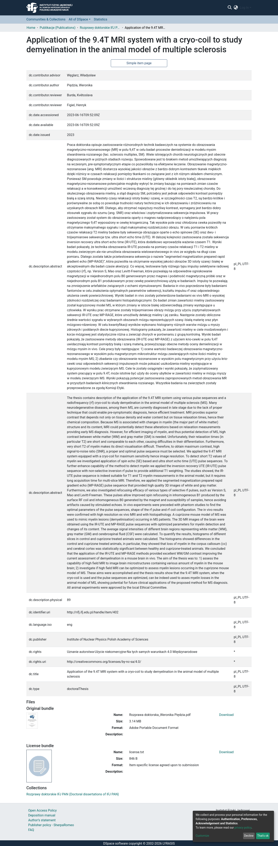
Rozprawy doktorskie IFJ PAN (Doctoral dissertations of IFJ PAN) (100, 28)
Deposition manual (41, 815)
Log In (244, 8)
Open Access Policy (42, 810)
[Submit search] (229, 7)
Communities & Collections (45, 19)
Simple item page (139, 63)
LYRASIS (169, 843)
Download (226, 715)
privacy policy (242, 827)
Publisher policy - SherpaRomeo (51, 825)
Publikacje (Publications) (57, 28)
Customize (202, 835)
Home (31, 28)
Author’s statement (42, 820)
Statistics (100, 19)
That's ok (262, 835)
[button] (235, 7)
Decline (248, 835)
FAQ (31, 830)
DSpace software (115, 843)
